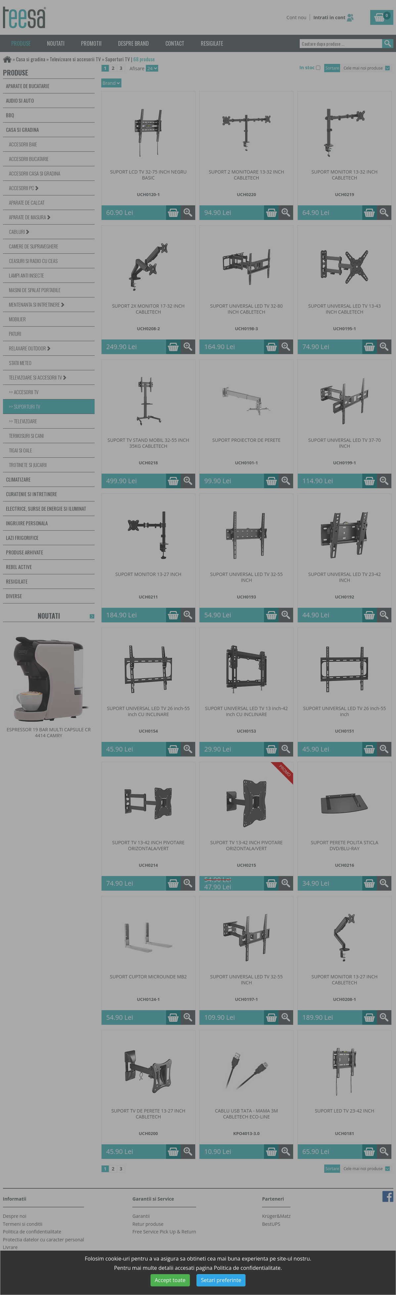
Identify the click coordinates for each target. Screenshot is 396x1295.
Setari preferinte (221, 1280)
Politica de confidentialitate (247, 1267)
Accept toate (170, 1280)
